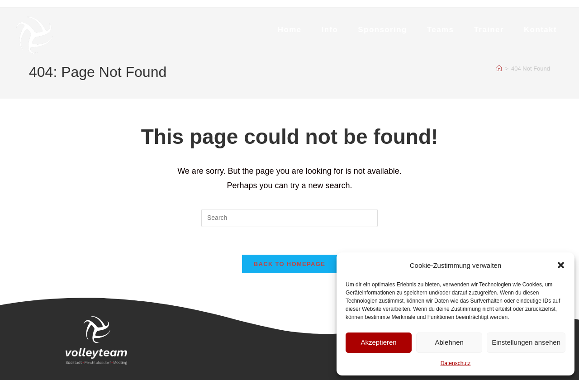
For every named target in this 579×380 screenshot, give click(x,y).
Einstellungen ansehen (526, 342)
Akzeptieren (378, 342)
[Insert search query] (289, 218)
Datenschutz (456, 363)
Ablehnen (449, 342)
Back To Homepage (289, 264)
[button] (560, 265)
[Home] (499, 68)
